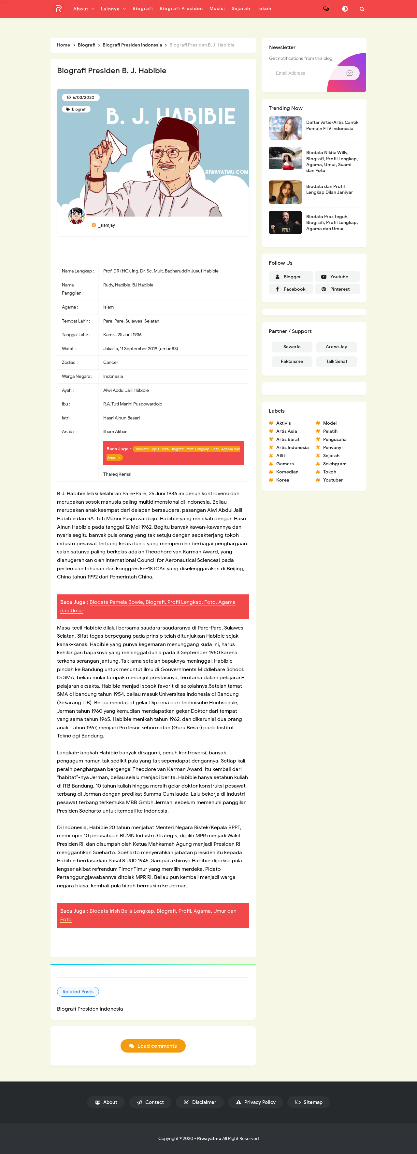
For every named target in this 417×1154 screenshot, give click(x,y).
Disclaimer (199, 1102)
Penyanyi (333, 447)
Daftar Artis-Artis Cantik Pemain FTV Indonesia (332, 125)
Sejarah (331, 455)
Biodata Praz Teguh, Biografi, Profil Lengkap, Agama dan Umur (332, 222)
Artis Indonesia (292, 447)
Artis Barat (287, 439)
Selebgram (335, 464)
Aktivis (283, 423)
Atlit (280, 455)
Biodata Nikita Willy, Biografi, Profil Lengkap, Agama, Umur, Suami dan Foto (332, 161)
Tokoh (329, 472)
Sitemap (309, 1102)
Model (330, 423)
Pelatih (330, 431)
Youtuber (333, 480)
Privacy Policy (256, 1102)
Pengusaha (335, 439)
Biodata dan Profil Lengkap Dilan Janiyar (329, 189)
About (105, 1102)
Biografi (79, 109)
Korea (282, 480)
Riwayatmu (209, 1138)
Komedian (287, 472)
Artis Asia (286, 431)
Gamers (285, 464)
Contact (150, 1102)
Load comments (157, 1046)
